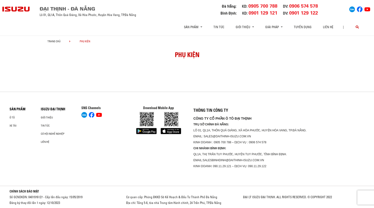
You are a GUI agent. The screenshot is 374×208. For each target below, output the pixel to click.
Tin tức (218, 27)
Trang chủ (54, 41)
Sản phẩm (18, 109)
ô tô (12, 117)
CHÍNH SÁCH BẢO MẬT (24, 191)
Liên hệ (328, 27)
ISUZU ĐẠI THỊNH (53, 109)
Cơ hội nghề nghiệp (52, 133)
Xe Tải (13, 125)
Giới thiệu (47, 117)
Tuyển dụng (303, 27)
